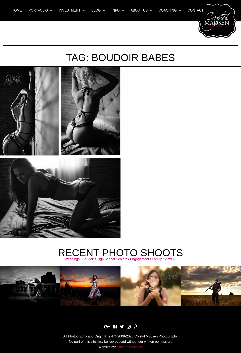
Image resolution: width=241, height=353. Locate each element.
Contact (196, 10)
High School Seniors (112, 259)
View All (170, 259)
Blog (96, 10)
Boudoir (88, 259)
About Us (139, 10)
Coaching (167, 10)
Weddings (72, 259)
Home (17, 10)
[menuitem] (16, 10)
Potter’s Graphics (130, 347)
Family (157, 259)
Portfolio (38, 10)
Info (116, 10)
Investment (69, 10)
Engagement (139, 259)
